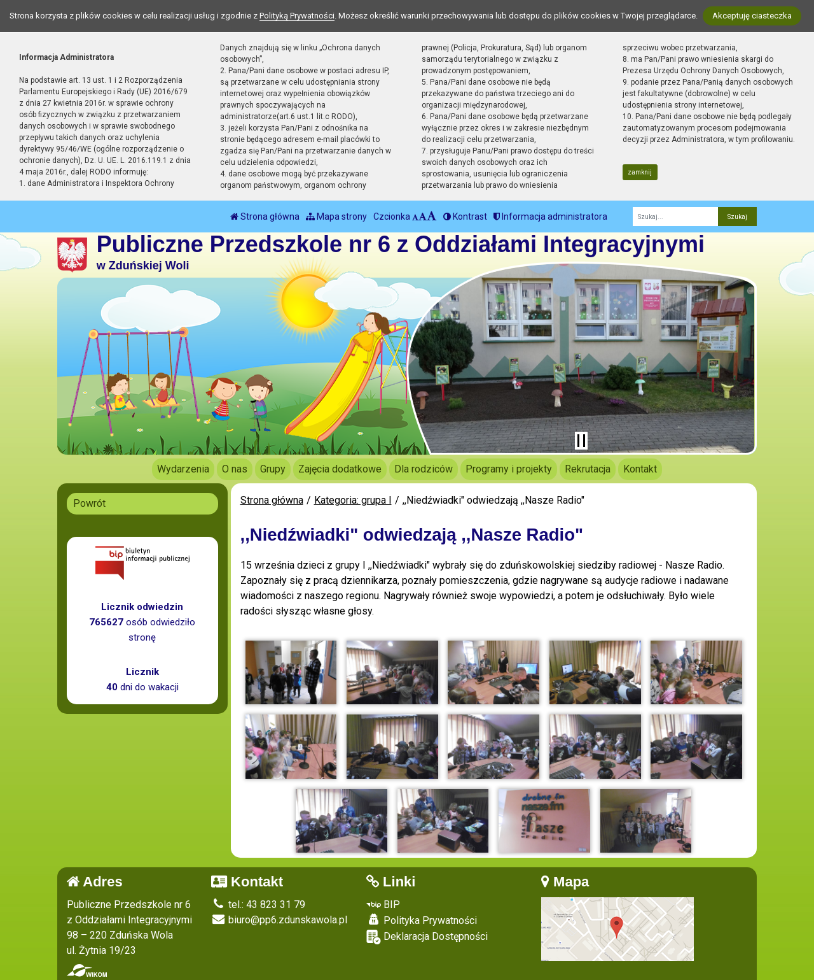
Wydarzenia (183, 469)
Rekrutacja (587, 469)
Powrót (89, 503)
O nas (234, 469)
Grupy (273, 469)
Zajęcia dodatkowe (340, 469)
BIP (383, 904)
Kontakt (640, 469)
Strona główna (265, 216)
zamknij (640, 172)
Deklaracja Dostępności (427, 937)
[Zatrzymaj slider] (581, 440)
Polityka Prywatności (421, 920)
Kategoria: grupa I (353, 500)
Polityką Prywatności (297, 15)
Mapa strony (336, 216)
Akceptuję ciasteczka (752, 15)
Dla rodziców (423, 469)
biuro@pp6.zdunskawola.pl (279, 920)
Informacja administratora (550, 216)
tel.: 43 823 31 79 (258, 904)
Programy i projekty (509, 469)
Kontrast (465, 216)
